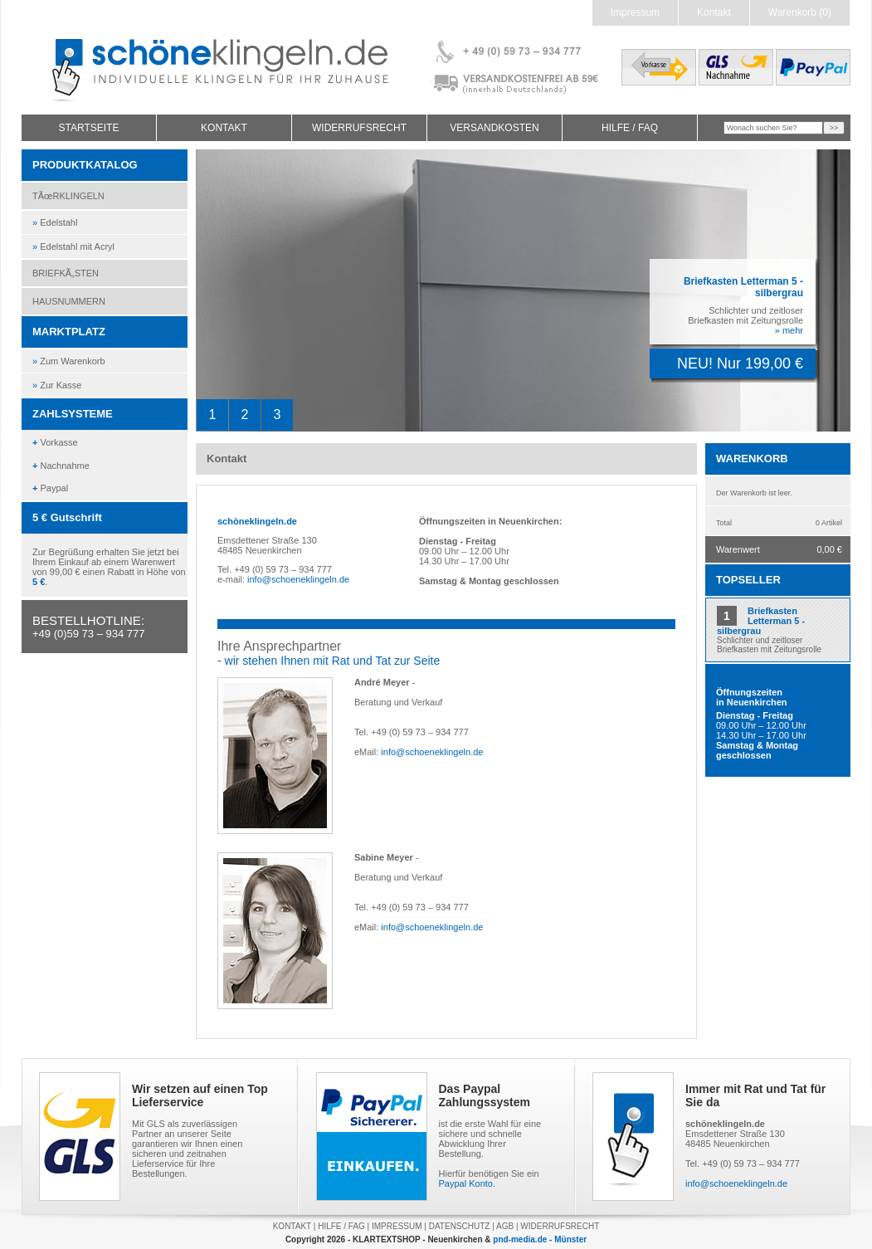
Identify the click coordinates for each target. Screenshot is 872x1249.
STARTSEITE (89, 128)
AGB (505, 1226)
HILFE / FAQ (630, 128)
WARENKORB (752, 458)
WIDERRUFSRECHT (359, 128)
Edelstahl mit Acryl (73, 246)
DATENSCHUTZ (459, 1226)
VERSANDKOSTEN (494, 128)
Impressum (635, 12)
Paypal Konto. (467, 1183)
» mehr (789, 330)
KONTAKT (224, 128)
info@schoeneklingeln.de (298, 579)
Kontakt (714, 12)
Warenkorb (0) (799, 12)
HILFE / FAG (341, 1226)
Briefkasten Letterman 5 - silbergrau (761, 621)
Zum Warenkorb (68, 361)
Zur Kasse (56, 385)
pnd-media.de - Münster (540, 1239)
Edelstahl (54, 222)
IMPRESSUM (397, 1226)
